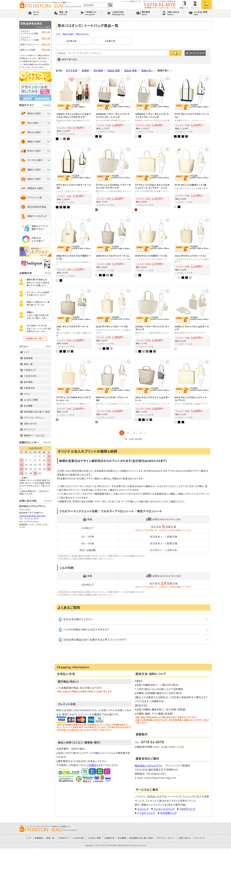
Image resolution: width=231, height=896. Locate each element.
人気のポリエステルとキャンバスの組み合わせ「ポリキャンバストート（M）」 (113, 320)
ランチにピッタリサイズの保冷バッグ (153, 249)
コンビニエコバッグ (164, 856)
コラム (27, 393)
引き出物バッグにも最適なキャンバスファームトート (74, 391)
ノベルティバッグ (146, 860)
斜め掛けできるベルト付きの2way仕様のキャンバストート (153, 107)
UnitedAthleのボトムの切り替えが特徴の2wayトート (113, 107)
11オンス (72, 41)
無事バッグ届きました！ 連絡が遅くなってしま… (38, 303)
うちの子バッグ (187, 856)
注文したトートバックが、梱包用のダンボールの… (38, 330)
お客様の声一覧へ (35, 338)
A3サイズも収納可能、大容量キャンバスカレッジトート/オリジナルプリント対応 (153, 178)
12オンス (110, 41)
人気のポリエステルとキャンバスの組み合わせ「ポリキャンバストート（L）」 (192, 249)
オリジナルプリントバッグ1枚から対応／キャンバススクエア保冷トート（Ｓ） (74, 249)
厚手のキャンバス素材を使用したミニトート (113, 178)
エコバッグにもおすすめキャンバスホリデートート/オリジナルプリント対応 (74, 320)
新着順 (85, 70)
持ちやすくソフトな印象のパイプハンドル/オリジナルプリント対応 (113, 391)
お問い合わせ (30, 423)
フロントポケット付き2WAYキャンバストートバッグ (153, 391)
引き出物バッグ (168, 860)
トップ (58, 34)
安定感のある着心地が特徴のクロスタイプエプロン (74, 107)
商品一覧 (28, 364)
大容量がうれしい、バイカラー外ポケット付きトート (192, 107)
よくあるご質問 (31, 399)
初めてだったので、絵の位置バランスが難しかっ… (38, 284)
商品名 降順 (130, 70)
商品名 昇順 (113, 70)
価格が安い (147, 70)
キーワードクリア (197, 53)
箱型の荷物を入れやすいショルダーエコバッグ (192, 320)
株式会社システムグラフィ (149, 813)
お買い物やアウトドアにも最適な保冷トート (192, 178)
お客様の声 (29, 387)
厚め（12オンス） (82, 34)
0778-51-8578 (161, 4)
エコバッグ (143, 856)
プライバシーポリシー (34, 417)
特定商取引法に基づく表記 (37, 411)
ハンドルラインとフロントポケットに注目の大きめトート (113, 249)
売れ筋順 (98, 70)
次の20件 (145, 432)
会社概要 (28, 405)
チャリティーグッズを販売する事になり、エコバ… (38, 294)
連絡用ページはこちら (34, 435)
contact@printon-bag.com (32, 515)
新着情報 (28, 358)
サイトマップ (29, 429)
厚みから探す (68, 34)
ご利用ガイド (94, 812)
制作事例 (28, 382)
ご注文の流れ (30, 375)
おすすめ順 (71, 70)
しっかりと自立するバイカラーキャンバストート (74, 178)
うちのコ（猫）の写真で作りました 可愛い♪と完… (38, 317)
